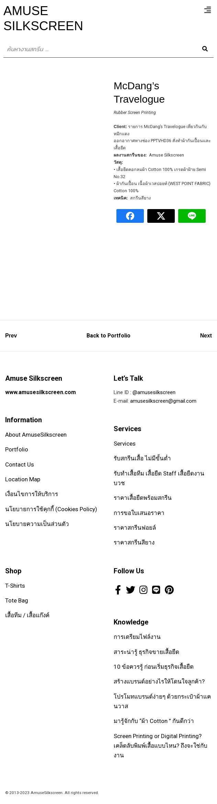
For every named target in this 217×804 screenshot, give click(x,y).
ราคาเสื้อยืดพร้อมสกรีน (143, 497)
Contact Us (19, 464)
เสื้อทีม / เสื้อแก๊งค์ (27, 615)
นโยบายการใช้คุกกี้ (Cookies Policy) (51, 509)
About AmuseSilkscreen (36, 434)
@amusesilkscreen (154, 392)
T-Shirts (15, 585)
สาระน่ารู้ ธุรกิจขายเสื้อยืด (146, 651)
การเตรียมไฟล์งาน (137, 636)
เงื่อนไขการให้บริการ (31, 494)
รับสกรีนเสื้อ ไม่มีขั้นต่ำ (142, 458)
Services (125, 443)
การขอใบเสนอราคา (139, 512)
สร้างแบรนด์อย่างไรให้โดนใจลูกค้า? (159, 681)
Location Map (22, 479)
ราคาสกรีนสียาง (134, 542)
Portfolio (16, 449)
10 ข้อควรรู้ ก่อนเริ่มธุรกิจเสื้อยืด (154, 666)
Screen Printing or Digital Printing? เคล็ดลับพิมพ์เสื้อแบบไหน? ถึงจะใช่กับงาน (160, 746)
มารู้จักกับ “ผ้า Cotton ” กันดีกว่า (154, 720)
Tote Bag (16, 600)
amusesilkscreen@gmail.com (163, 401)
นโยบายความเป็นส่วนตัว (37, 523)
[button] (208, 9)
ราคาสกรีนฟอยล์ (135, 527)
